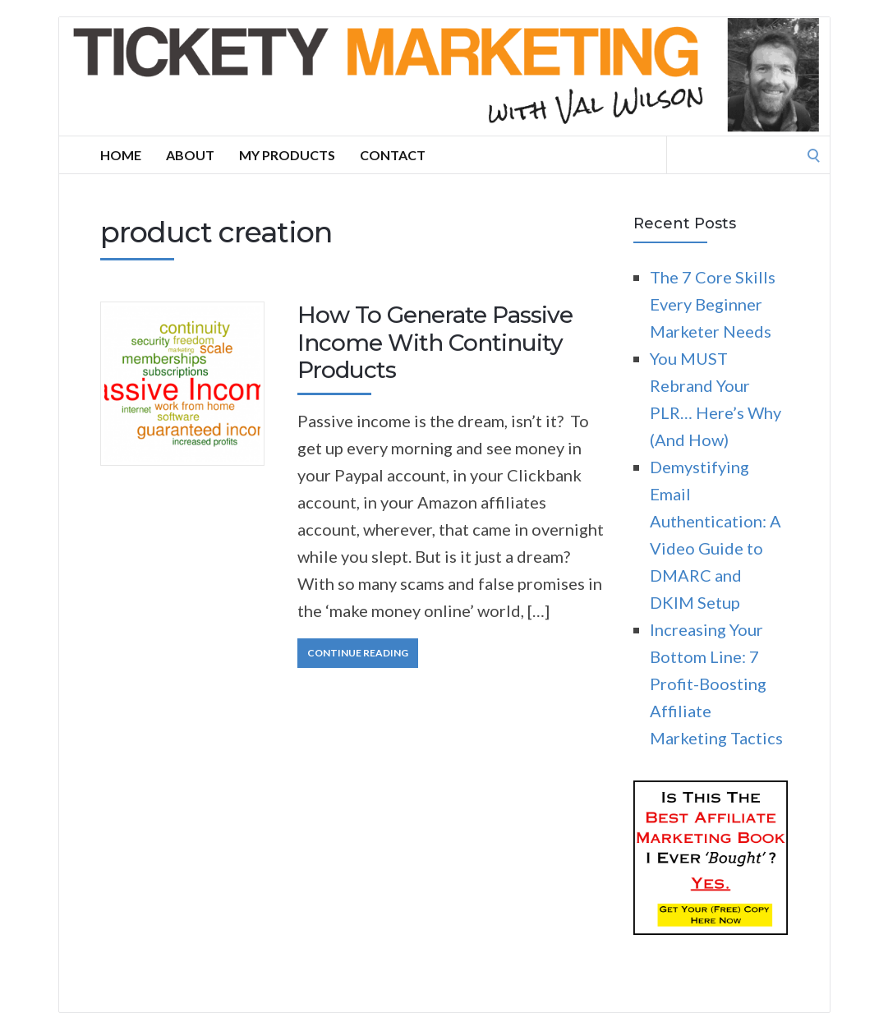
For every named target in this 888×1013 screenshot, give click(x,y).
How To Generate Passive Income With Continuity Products (435, 342)
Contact (393, 155)
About (190, 155)
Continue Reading (357, 653)
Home (120, 155)
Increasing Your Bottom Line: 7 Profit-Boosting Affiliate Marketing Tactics (716, 683)
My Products (287, 155)
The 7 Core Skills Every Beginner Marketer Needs (712, 304)
